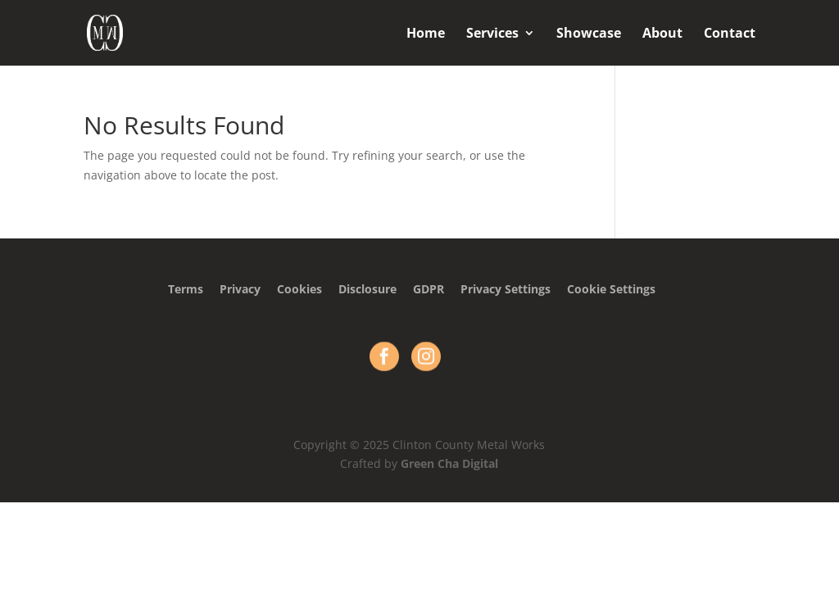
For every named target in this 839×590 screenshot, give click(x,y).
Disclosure (367, 289)
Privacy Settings (505, 289)
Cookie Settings (611, 289)
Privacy (240, 289)
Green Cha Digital (449, 463)
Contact (729, 34)
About (662, 34)
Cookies (299, 289)
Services (492, 34)
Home (425, 34)
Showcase (588, 34)
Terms (185, 289)
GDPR (428, 289)
